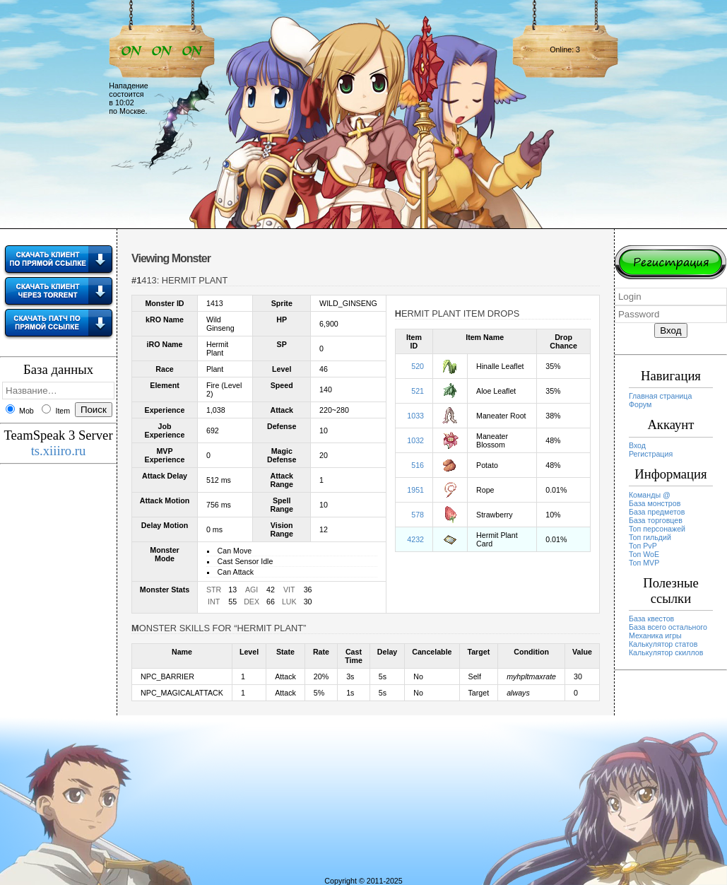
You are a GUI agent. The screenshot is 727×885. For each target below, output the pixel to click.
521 (417, 391)
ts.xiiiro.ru (58, 450)
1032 (415, 440)
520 (417, 366)
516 (417, 465)
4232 (415, 539)
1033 (415, 415)
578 (417, 514)
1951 (415, 490)
